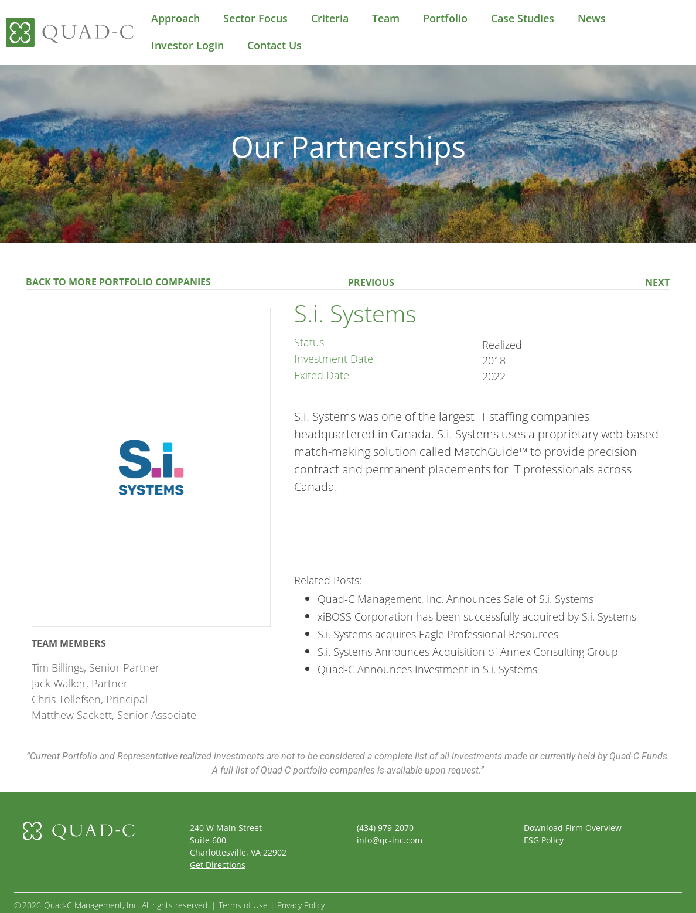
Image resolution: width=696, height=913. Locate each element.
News (592, 18)
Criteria (330, 18)
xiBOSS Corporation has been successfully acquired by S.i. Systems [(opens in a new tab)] (477, 616)
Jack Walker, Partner (80, 683)
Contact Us (274, 45)
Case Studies (522, 18)
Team (386, 18)
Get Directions (217, 864)
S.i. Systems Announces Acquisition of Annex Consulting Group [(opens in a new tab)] (468, 652)
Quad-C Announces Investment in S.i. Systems (427, 669)
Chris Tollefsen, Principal (90, 699)
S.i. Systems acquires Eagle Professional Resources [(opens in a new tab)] (438, 634)
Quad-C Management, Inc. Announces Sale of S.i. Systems (455, 599)
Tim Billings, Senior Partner (95, 667)
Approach (175, 18)
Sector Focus (255, 18)
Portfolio (445, 18)
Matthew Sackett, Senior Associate (114, 715)
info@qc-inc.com (389, 840)
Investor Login (187, 45)
